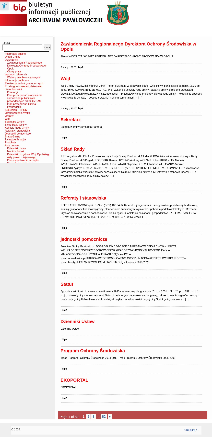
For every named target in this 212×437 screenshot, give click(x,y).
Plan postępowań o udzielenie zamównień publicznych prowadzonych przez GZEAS (24, 98)
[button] (4, 6)
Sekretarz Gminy (14, 121)
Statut (67, 284)
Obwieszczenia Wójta (17, 113)
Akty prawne (12, 145)
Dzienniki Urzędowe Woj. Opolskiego (28, 154)
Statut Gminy (12, 136)
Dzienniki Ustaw (16, 148)
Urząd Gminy (12, 56)
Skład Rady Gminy (16, 124)
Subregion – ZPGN (16, 110)
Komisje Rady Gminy (17, 127)
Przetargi (12, 92)
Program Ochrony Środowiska (93, 350)
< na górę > (191, 429)
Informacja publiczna (17, 80)
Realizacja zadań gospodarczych (24, 83)
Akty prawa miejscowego (21, 157)
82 (104, 416)
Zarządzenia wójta (15, 139)
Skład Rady (73, 149)
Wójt (7, 118)
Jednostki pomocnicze (18, 133)
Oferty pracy (14, 71)
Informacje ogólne (15, 53)
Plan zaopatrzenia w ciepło (22, 160)
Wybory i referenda (16, 74)
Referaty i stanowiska (17, 130)
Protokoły (10, 142)
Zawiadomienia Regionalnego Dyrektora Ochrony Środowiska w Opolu (26, 65)
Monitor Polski (15, 151)
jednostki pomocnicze (84, 239)
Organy (9, 115)
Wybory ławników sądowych (23, 77)
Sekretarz (71, 119)
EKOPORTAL (74, 380)
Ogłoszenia (11, 59)
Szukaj (6, 43)
